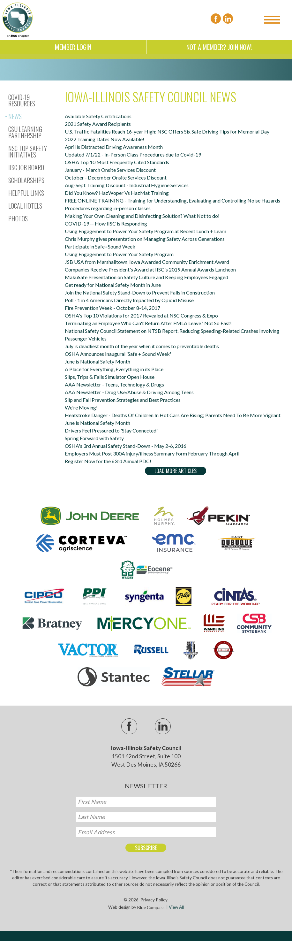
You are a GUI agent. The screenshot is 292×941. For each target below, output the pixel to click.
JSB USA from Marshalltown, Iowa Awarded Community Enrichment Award (147, 262)
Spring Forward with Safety (94, 438)
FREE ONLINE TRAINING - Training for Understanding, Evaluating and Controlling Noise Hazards (172, 200)
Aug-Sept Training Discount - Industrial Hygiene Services (127, 185)
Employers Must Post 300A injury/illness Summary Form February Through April (152, 453)
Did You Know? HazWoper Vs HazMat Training (117, 193)
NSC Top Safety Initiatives (27, 151)
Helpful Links (26, 193)
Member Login (73, 47)
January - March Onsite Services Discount (110, 170)
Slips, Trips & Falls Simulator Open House (109, 377)
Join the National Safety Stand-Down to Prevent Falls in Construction (140, 292)
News (15, 116)
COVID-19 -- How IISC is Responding (106, 223)
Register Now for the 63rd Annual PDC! (108, 461)
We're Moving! (81, 407)
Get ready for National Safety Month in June (113, 285)
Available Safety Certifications (98, 116)
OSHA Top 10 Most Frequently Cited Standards (117, 162)
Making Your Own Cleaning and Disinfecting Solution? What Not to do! (142, 216)
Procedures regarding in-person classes (108, 208)
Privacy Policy (154, 899)
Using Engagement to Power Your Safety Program (119, 254)
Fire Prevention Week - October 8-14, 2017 (112, 308)
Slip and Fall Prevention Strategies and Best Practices (123, 400)
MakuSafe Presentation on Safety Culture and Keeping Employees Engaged (146, 277)
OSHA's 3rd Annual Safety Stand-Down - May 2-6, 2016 (125, 446)
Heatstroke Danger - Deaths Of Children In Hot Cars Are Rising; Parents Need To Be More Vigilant (173, 415)
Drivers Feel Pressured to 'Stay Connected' (111, 430)
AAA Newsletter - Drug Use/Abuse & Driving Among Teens (129, 392)
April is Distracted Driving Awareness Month (114, 147)
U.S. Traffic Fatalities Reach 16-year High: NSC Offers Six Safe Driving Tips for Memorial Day (167, 131)
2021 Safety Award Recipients (98, 124)
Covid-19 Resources (21, 100)
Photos (18, 218)
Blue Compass (150, 907)
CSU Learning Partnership (25, 132)
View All (176, 907)
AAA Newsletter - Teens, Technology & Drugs (114, 384)
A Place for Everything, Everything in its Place (114, 369)
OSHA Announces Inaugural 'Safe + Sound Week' (118, 354)
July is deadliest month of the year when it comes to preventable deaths (142, 346)
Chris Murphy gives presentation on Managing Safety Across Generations (145, 239)
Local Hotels (25, 205)
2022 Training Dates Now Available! (104, 139)
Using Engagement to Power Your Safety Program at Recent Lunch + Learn (145, 231)
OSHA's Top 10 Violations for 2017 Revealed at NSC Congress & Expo (141, 315)
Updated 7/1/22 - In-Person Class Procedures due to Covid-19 (133, 154)
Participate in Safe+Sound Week (100, 246)
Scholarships (26, 180)
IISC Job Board (26, 167)
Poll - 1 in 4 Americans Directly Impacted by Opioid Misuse (129, 300)
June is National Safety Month (97, 361)
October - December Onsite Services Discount (116, 177)
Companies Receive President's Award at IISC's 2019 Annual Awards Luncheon (150, 269)
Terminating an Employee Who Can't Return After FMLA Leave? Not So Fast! (148, 323)
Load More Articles (175, 471)
